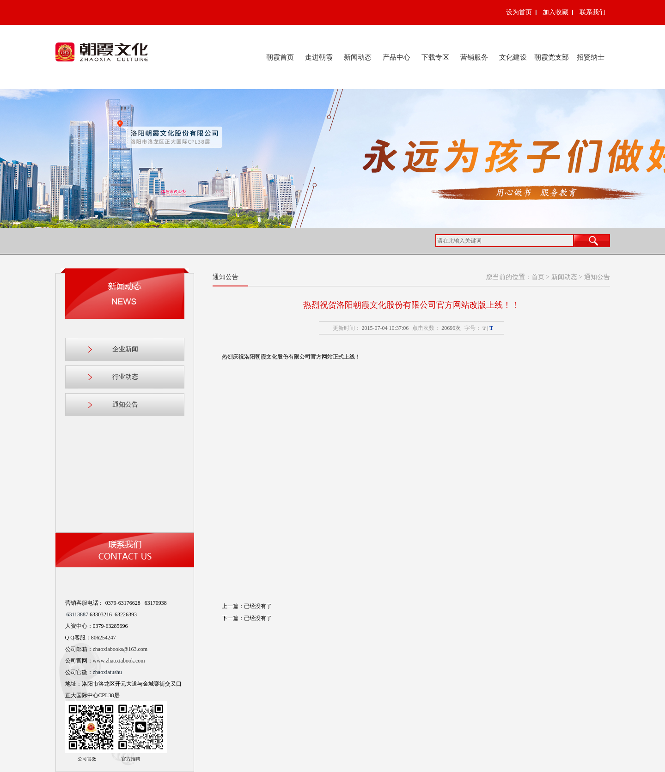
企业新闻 (125, 349)
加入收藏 (555, 12)
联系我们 (592, 12)
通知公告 (125, 404)
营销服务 (474, 57)
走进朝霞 (319, 57)
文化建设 (513, 57)
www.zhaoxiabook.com (119, 660)
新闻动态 (358, 57)
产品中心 (396, 57)
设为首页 (519, 12)
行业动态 (125, 376)
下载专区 (435, 57)
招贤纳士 (590, 57)
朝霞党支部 (551, 57)
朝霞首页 (280, 57)
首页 (537, 277)
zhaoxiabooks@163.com (120, 649)
